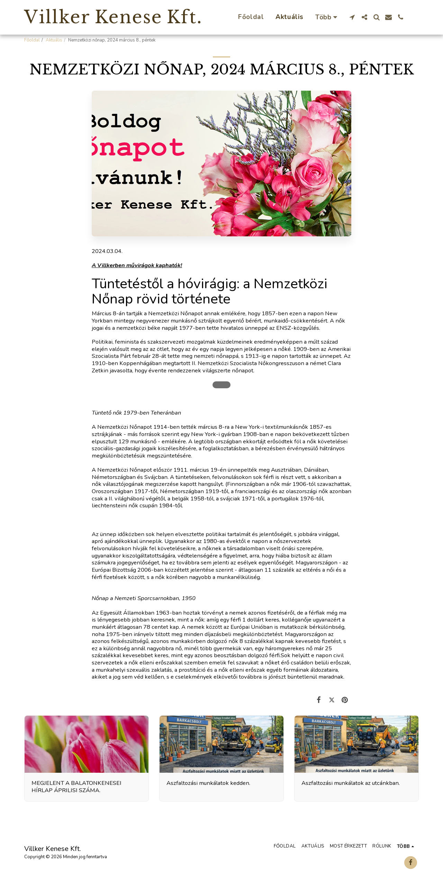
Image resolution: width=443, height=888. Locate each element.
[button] (352, 17)
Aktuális (54, 40)
